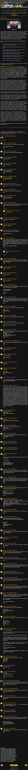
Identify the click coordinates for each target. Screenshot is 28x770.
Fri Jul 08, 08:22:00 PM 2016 (10, 238)
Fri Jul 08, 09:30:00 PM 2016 (11, 321)
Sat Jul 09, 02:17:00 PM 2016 (10, 671)
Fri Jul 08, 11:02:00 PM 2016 (11, 433)
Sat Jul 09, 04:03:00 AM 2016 (12, 571)
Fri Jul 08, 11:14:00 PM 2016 (11, 453)
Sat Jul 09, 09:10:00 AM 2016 (12, 592)
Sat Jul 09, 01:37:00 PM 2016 (10, 665)
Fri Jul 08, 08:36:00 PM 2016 (11, 266)
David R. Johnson (6, 680)
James (4, 297)
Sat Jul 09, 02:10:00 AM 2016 (11, 543)
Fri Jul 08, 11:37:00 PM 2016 (11, 486)
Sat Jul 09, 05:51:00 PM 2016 (13, 688)
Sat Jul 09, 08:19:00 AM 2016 (12, 584)
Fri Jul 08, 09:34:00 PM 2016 (11, 329)
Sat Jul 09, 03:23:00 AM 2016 (13, 557)
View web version (14, 767)
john (4, 695)
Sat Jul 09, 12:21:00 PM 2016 (12, 628)
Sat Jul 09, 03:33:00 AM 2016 (12, 563)
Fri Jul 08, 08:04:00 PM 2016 (11, 189)
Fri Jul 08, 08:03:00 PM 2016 (11, 176)
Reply (4, 166)
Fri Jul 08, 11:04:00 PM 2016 (11, 447)
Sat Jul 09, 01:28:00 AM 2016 (12, 516)
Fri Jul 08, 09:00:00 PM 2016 (14, 210)
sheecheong (5, 537)
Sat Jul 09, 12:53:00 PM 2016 (12, 656)
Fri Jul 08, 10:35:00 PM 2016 (11, 377)
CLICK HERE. (11, 133)
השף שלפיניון (5, 557)
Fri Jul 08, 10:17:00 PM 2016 (12, 368)
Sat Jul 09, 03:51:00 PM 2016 (15, 680)
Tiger (4, 671)
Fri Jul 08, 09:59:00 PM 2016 (11, 347)
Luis (4, 665)
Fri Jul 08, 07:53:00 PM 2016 (11, 157)
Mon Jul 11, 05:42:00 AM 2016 (10, 728)
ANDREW (4, 315)
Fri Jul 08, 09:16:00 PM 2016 (10, 297)
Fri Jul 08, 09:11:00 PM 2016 (11, 284)
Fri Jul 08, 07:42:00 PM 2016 (11, 151)
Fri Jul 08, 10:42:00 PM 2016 (12, 385)
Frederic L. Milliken (6, 340)
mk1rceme (5, 368)
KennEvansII (5, 688)
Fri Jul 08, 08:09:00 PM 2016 (11, 202)
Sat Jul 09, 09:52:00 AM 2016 (12, 606)
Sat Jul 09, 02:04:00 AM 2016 (14, 251)
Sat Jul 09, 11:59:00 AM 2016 (12, 616)
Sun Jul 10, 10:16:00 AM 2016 (10, 702)
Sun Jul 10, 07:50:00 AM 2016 (10, 695)
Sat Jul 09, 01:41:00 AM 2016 (13, 537)
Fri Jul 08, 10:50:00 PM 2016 (11, 418)
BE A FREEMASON (14, 15)
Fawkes (4, 329)
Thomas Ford (5, 577)
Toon (4, 728)
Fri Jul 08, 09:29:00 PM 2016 (11, 315)
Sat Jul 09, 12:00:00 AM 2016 (12, 498)
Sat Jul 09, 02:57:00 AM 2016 (12, 550)
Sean (4, 238)
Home (14, 765)
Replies (5, 208)
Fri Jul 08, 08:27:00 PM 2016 (11, 258)
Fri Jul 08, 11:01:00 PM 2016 (11, 425)
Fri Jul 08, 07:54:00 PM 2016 (11, 163)
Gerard (4, 543)
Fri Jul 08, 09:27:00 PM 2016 (11, 306)
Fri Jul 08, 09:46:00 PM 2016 (15, 340)
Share (2, 137)
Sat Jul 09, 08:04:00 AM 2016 (13, 577)
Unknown (4, 151)
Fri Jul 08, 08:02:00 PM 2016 (11, 169)
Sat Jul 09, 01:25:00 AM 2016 (12, 509)
